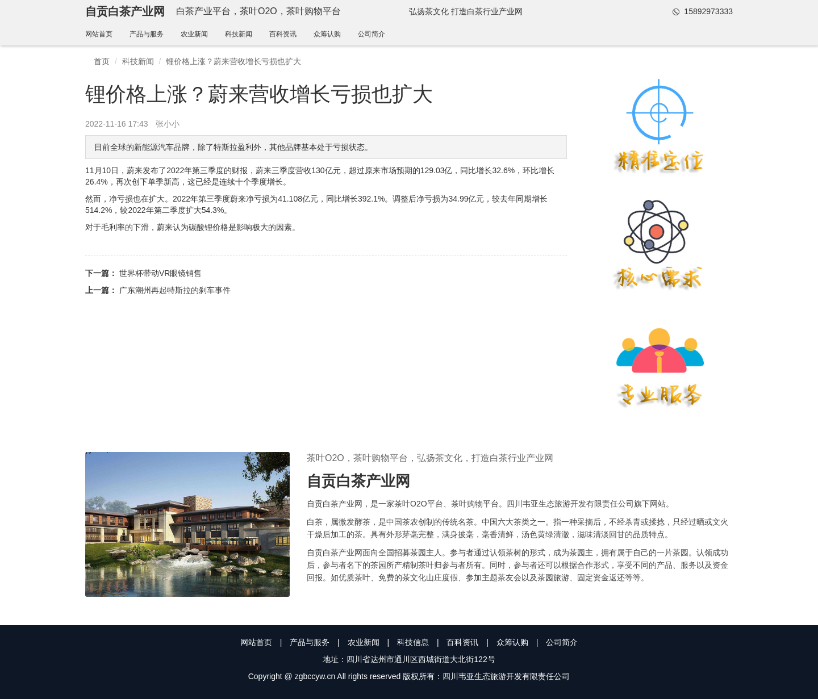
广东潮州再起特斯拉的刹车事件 (175, 290)
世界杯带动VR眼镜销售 (160, 273)
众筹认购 (327, 34)
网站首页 (98, 34)
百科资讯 (283, 34)
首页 (102, 61)
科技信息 (413, 642)
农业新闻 (194, 34)
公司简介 (371, 34)
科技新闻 (238, 34)
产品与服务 (147, 34)
